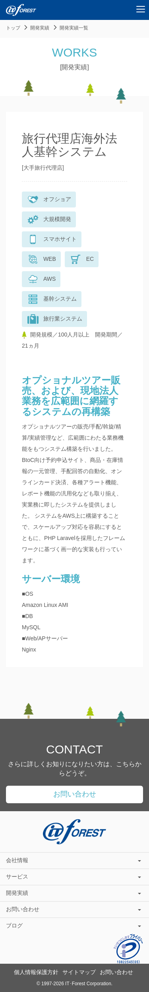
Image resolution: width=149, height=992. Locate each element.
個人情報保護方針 (36, 972)
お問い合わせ (74, 794)
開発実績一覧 (74, 28)
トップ (13, 28)
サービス (73, 876)
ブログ (73, 925)
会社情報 (73, 860)
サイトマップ (79, 972)
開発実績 (39, 28)
